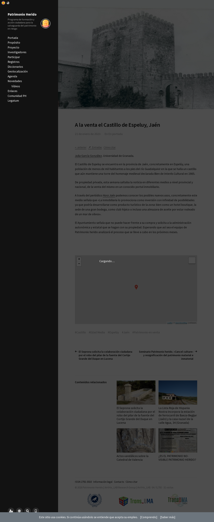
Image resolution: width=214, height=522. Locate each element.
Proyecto (13, 47)
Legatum (13, 100)
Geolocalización (18, 71)
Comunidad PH (17, 96)
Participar (14, 57)
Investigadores (17, 52)
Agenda (12, 76)
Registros (13, 62)
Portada (13, 38)
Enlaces (12, 91)
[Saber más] (167, 517)
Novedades (15, 81)
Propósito (14, 42)
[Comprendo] (148, 517)
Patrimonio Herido (22, 14)
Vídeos (15, 86)
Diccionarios (15, 66)
